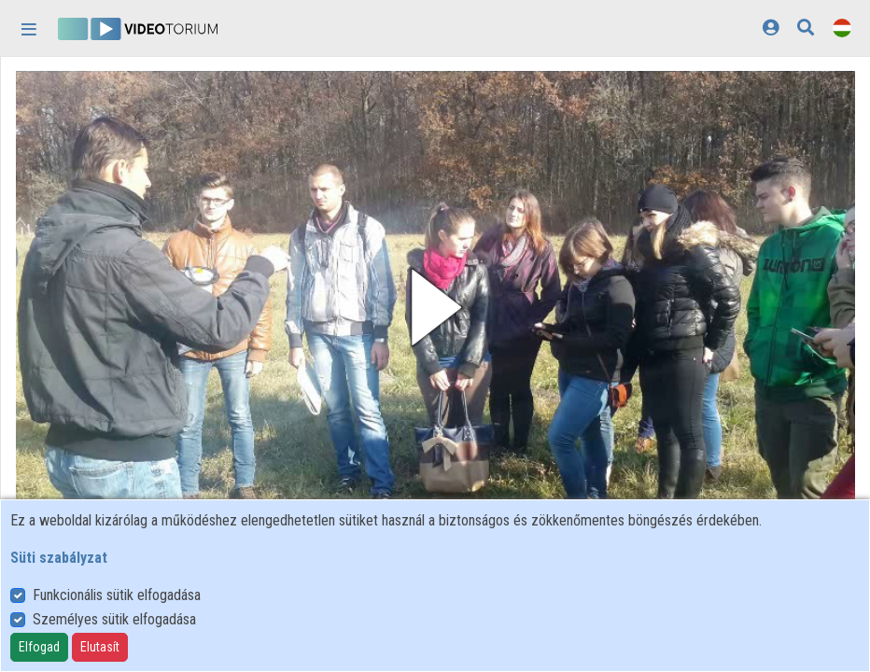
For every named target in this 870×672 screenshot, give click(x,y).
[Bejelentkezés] (771, 27)
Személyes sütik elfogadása (114, 619)
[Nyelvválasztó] (842, 27)
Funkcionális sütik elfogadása (117, 595)
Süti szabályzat (58, 558)
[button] (435, 307)
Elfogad (39, 646)
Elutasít (99, 646)
